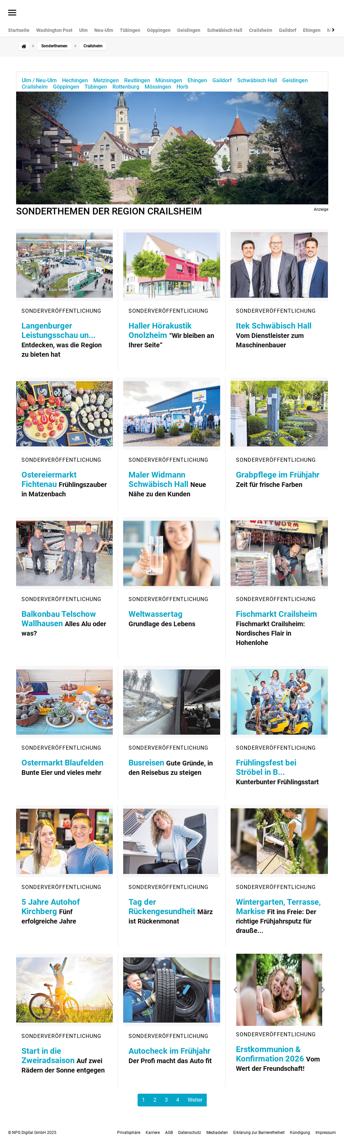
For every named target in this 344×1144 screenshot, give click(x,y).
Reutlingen (137, 80)
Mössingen (158, 87)
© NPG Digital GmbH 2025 (32, 1132)
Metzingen (106, 80)
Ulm (83, 30)
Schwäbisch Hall (224, 30)
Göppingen (158, 30)
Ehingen (312, 30)
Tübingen (130, 30)
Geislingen (188, 30)
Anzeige (321, 209)
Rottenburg (125, 87)
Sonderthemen (54, 46)
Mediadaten (217, 1132)
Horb (182, 87)
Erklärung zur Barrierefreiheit (259, 1132)
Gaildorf (287, 30)
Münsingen (168, 80)
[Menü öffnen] (12, 13)
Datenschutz (189, 1132)
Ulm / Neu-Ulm (39, 80)
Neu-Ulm (103, 30)
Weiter (195, 1100)
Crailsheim (260, 30)
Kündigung (300, 1132)
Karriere (153, 1132)
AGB (169, 1132)
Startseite (19, 30)
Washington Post (54, 30)
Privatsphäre (128, 1132)
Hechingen (75, 80)
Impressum (325, 1132)
